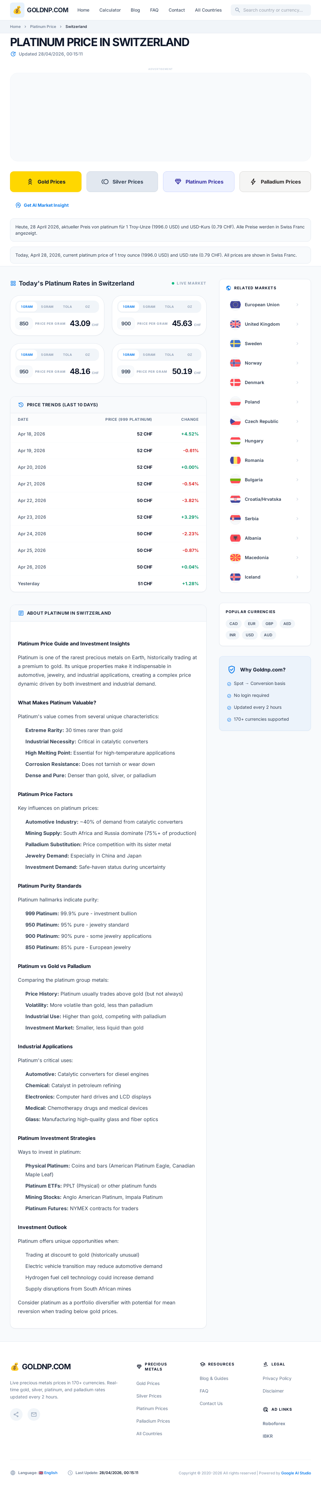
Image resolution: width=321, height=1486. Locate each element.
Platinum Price (43, 26)
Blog (135, 10)
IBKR (268, 1436)
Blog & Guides (214, 1378)
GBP (269, 623)
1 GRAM (27, 306)
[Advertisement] (160, 117)
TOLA (67, 306)
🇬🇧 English (48, 1472)
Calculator (110, 10)
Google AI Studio (296, 1473)
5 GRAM (47, 306)
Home (83, 10)
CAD (233, 623)
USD (250, 635)
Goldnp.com (47, 10)
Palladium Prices (275, 181)
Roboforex (274, 1423)
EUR (251, 623)
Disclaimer (273, 1390)
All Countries (208, 10)
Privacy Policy (277, 1378)
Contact (177, 10)
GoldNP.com (46, 1366)
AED (287, 623)
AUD (268, 635)
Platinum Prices (199, 181)
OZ (87, 306)
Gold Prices (46, 181)
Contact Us (211, 1403)
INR (232, 635)
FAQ (154, 10)
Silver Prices (122, 181)
